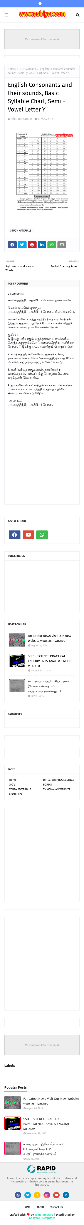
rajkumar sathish (22, 118)
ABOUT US (15, 794)
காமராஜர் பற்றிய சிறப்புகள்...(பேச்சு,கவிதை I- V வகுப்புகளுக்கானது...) (50, 686)
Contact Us (56, 1207)
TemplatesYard (44, 1214)
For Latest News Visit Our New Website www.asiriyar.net (49, 638)
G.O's (12, 784)
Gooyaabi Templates (42, 1218)
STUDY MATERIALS (27, 68)
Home (11, 68)
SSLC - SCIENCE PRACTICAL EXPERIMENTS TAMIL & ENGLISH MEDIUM (51, 661)
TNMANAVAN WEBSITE (57, 789)
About (40, 1207)
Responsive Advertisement (42, 39)
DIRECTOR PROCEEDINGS (58, 779)
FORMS (47, 784)
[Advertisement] (42, 855)
